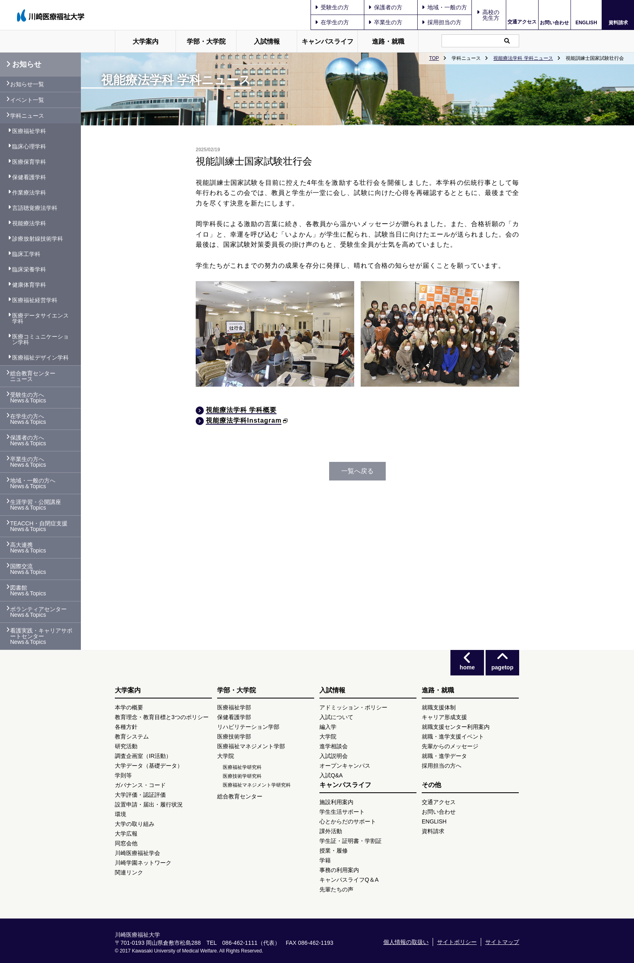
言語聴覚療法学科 (34, 208)
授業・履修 (333, 850)
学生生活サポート (342, 811)
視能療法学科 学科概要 (241, 409)
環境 (120, 814)
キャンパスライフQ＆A (348, 879)
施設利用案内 (336, 802)
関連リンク (129, 872)
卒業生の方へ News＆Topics (28, 462)
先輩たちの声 (336, 889)
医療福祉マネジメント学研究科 (257, 785)
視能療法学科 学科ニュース (523, 58)
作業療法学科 (29, 192)
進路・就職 (388, 41)
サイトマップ (502, 942)
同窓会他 (126, 843)
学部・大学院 (206, 41)
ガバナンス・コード (140, 785)
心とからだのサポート (347, 821)
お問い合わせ (554, 22)
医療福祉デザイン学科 (40, 357)
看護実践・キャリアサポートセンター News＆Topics (41, 636)
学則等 (123, 775)
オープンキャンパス (344, 765)
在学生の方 (332, 22)
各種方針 (126, 727)
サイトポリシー (457, 942)
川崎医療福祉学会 (137, 853)
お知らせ (23, 64)
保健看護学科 (29, 177)
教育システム (132, 736)
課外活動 (330, 831)
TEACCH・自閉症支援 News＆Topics (39, 526)
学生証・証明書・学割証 (350, 841)
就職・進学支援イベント (453, 736)
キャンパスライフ (327, 41)
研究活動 (126, 746)
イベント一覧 (27, 100)
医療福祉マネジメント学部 (251, 746)
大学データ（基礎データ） (149, 765)
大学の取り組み (134, 824)
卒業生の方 (385, 22)
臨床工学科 (26, 254)
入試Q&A (331, 775)
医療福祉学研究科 (242, 767)
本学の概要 (129, 707)
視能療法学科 (29, 223)
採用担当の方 (441, 22)
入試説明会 (333, 756)
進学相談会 (333, 746)
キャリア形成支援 (444, 717)
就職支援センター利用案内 (456, 727)
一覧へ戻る (357, 471)
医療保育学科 (29, 162)
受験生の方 (332, 7)
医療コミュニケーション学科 (40, 339)
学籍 (325, 860)
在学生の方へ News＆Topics (28, 419)
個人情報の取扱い (406, 942)
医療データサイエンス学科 (40, 318)
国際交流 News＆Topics (28, 569)
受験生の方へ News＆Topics (28, 398)
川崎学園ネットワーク (143, 862)
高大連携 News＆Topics (28, 548)
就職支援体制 (439, 707)
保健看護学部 (234, 717)
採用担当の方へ (441, 765)
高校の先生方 (490, 15)
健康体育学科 (29, 284)
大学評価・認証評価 (140, 795)
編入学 (327, 727)
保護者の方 (385, 7)
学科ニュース (27, 115)
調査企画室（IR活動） (143, 756)
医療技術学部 (234, 736)
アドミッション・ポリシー (353, 707)
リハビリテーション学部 (248, 727)
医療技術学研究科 (242, 776)
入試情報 (267, 41)
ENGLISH (586, 22)
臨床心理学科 (29, 146)
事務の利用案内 (339, 870)
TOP (434, 58)
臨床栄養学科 (29, 269)
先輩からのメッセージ (450, 746)
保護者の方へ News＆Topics (28, 440)
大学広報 (126, 833)
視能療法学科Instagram (243, 420)
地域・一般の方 (444, 7)
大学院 (225, 756)
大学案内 (145, 41)
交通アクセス (522, 22)
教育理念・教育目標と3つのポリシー (162, 717)
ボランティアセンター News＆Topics (38, 612)
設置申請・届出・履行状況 (149, 804)
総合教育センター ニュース (32, 376)
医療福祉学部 (234, 707)
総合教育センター (239, 796)
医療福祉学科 (29, 131)
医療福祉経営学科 (34, 300)
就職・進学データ (444, 756)
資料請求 (618, 22)
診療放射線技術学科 (37, 238)
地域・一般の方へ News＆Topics (32, 483)
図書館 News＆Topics (28, 590)
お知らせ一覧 (27, 84)
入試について (336, 717)
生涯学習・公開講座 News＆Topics (35, 505)
